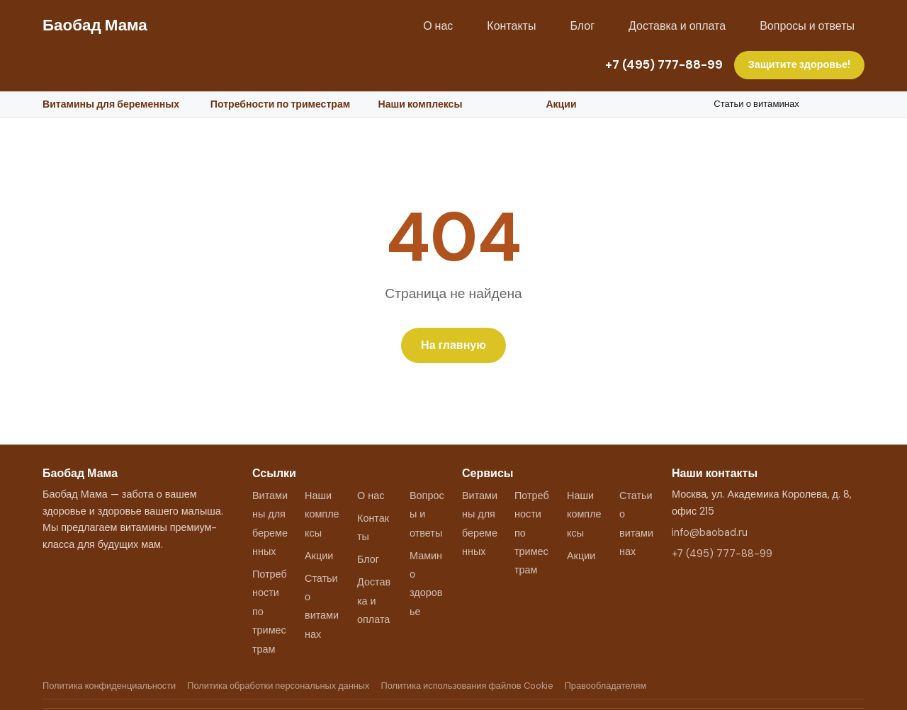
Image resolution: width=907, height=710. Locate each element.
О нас (438, 25)
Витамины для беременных (111, 104)
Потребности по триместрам (280, 104)
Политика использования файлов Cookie (467, 686)
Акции (561, 104)
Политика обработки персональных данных (278, 686)
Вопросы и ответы (807, 25)
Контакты (511, 25)
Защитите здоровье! (799, 64)
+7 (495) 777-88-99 (664, 64)
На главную (453, 345)
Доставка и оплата (677, 25)
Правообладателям (606, 686)
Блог (582, 25)
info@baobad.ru (710, 532)
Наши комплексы (420, 104)
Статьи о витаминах (756, 104)
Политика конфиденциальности (109, 686)
